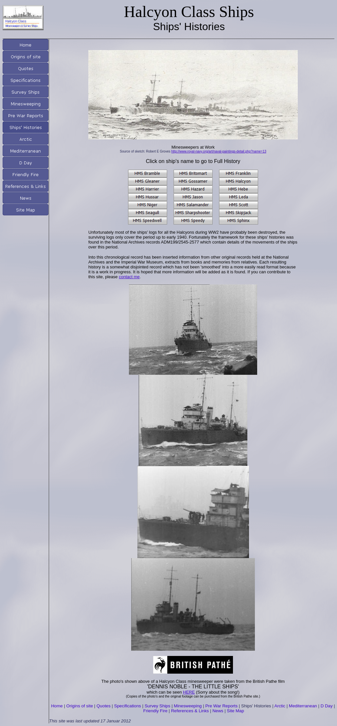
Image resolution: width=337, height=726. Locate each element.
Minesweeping (188, 705)
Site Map (235, 710)
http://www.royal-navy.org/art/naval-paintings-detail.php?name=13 (218, 151)
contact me (129, 276)
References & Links (190, 710)
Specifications (127, 705)
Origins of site (79, 705)
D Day (327, 705)
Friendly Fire (155, 710)
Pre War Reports (221, 705)
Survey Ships (157, 705)
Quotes (104, 705)
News (217, 710)
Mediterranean (303, 705)
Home (57, 705)
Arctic (280, 705)
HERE (189, 692)
